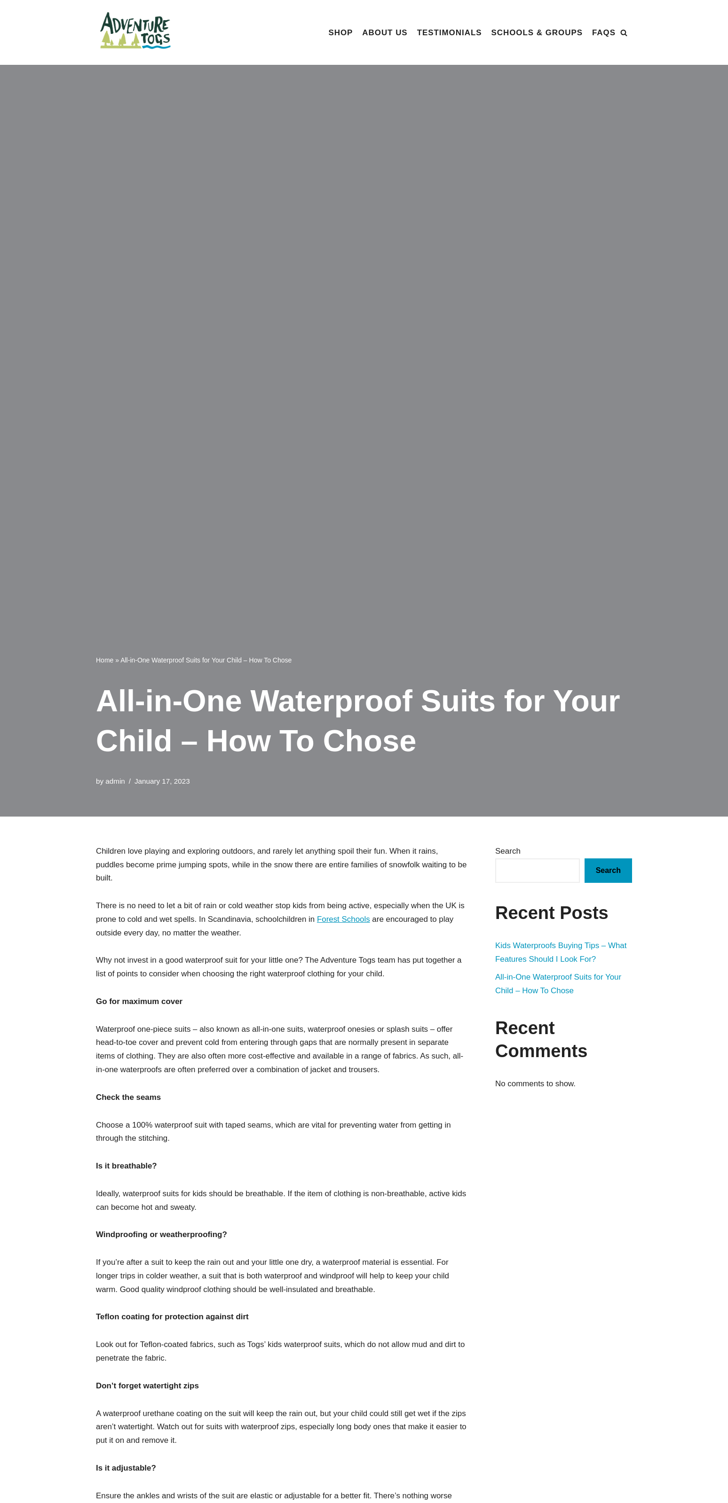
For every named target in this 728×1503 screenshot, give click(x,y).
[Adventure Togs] (138, 32)
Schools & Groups (536, 32)
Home (104, 660)
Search (508, 851)
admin (115, 781)
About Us (384, 32)
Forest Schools (345, 919)
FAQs (604, 32)
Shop (339, 32)
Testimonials (449, 32)
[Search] (623, 32)
